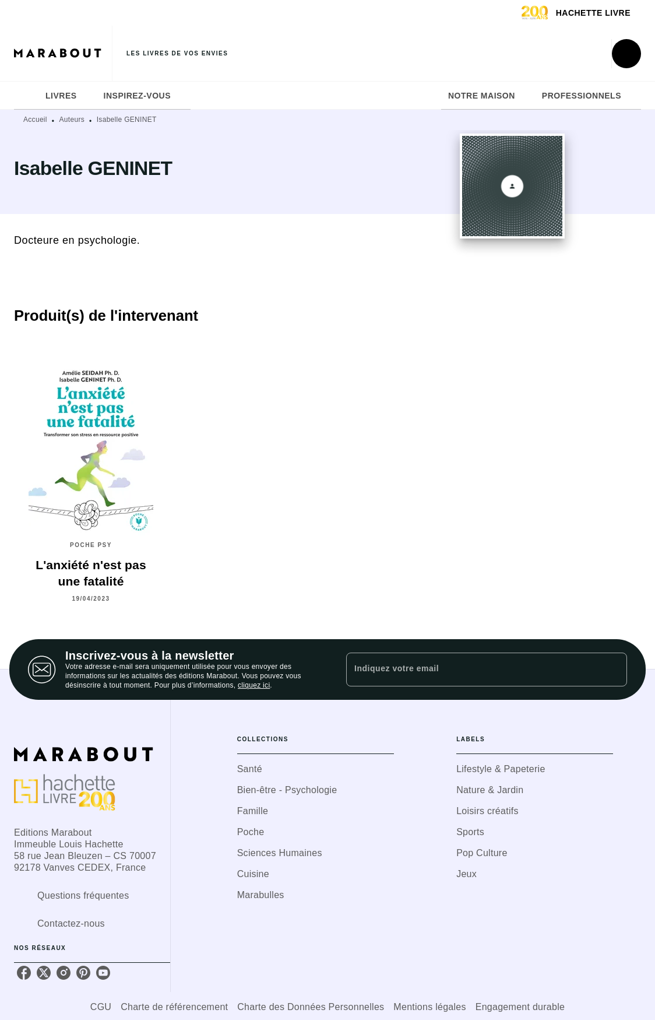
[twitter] (44, 973)
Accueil (35, 119)
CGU (100, 1007)
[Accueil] (63, 53)
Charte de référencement (174, 1007)
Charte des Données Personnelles (310, 1007)
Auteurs (71, 119)
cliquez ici (254, 685)
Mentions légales (429, 1007)
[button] (315, 769)
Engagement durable (520, 1007)
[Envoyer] (613, 669)
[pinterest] (83, 973)
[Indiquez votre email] (472, 669)
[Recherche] (626, 53)
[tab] (26, 96)
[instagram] (63, 973)
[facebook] (24, 973)
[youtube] (103, 973)
